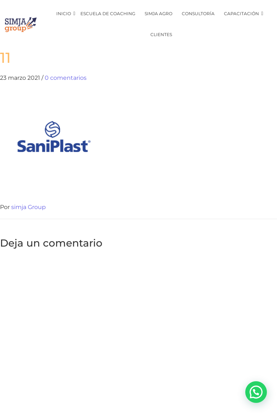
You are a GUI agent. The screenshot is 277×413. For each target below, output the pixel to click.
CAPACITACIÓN (242, 13)
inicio (64, 13)
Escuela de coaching (107, 13)
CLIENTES (161, 34)
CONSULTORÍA (198, 13)
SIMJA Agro (158, 13)
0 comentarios (66, 77)
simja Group (28, 207)
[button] (256, 392)
